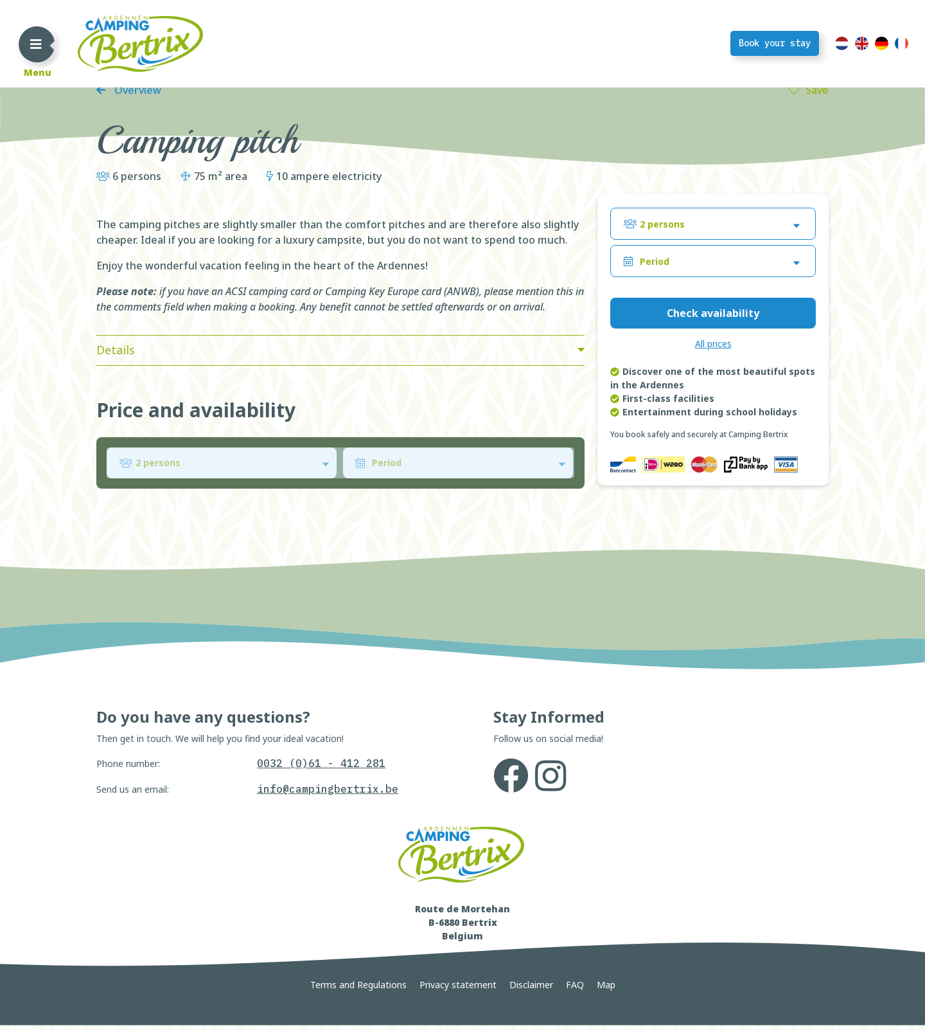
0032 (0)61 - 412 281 (321, 857)
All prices (713, 438)
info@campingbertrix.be (327, 883)
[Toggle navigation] (36, 43)
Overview (136, 184)
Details (115, 444)
